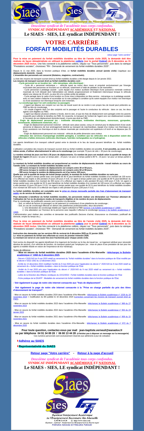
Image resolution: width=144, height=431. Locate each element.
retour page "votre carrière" (119, 55)
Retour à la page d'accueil (95, 353)
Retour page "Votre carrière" (50, 353)
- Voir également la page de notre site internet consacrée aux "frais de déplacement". (57, 283)
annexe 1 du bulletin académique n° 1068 (102, 208)
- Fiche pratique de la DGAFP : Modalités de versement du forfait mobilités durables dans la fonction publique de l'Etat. (68, 278)
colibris (79, 61)
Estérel (103, 61)
